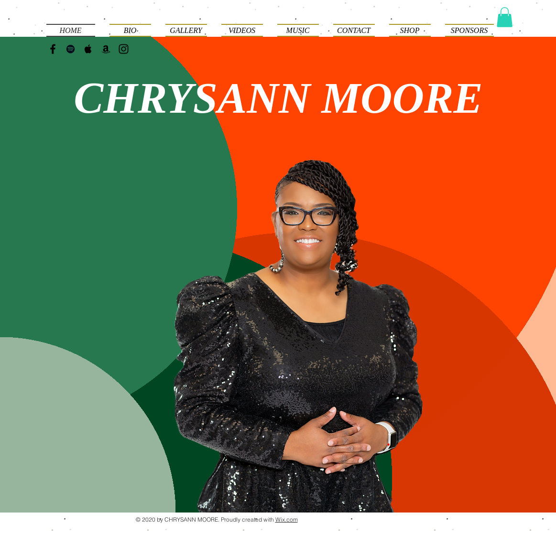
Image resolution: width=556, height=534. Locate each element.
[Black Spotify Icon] (70, 49)
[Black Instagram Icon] (123, 49)
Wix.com (286, 519)
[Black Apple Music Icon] (88, 49)
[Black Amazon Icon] (105, 49)
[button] (504, 17)
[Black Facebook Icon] (52, 49)
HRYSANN (212, 98)
